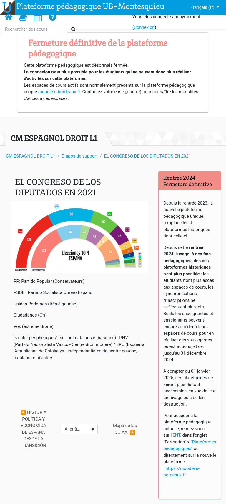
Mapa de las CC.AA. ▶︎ (125, 429)
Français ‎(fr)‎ (202, 7)
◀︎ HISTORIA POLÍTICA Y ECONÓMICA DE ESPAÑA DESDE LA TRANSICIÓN (34, 429)
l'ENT (175, 435)
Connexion (144, 27)
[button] (23, 17)
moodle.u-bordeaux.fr (59, 91)
